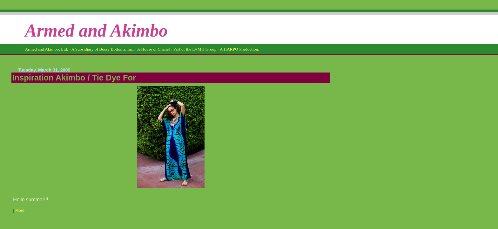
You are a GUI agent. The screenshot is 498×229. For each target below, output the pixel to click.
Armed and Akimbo (96, 30)
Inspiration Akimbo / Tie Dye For (74, 77)
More (19, 210)
